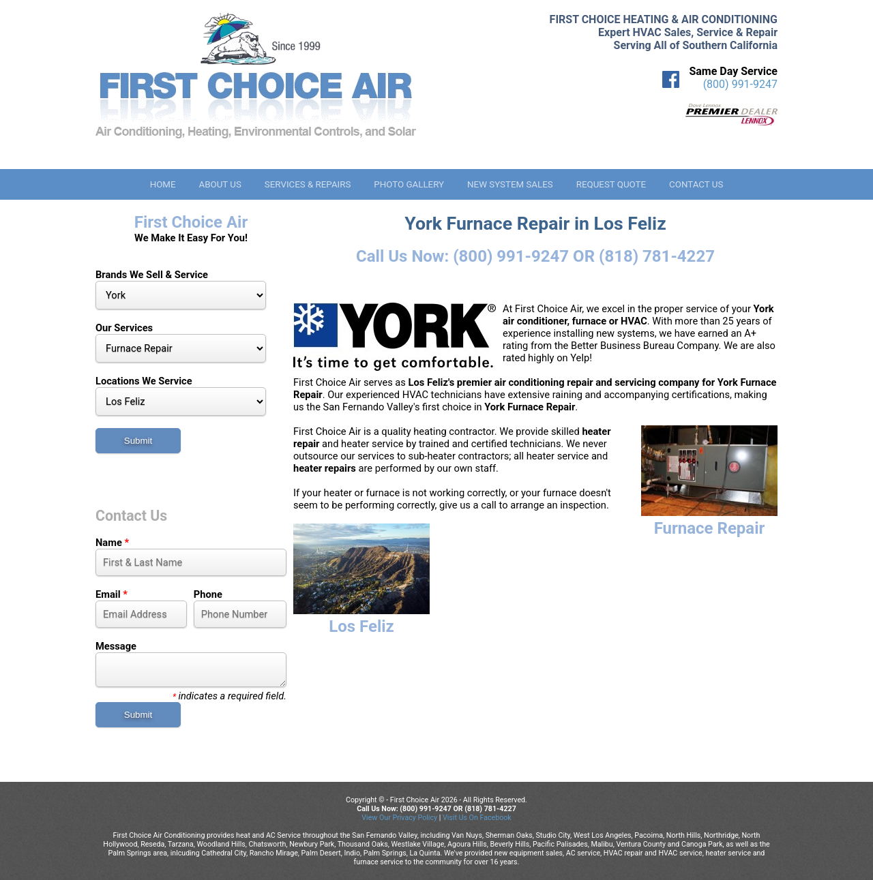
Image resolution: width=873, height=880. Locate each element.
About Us (219, 184)
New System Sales (510, 184)
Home (163, 184)
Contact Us (696, 184)
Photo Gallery (409, 184)
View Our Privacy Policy (399, 817)
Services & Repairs (308, 184)
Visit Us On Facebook (477, 817)
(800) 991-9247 (740, 84)
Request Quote (611, 184)
